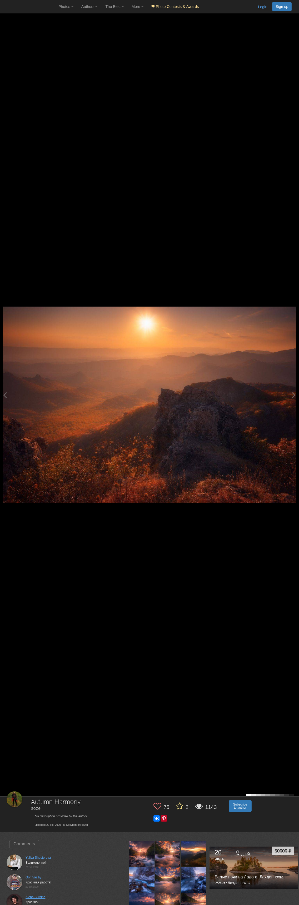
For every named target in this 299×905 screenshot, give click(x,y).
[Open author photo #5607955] (194, 854)
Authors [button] (89, 6)
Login (262, 7)
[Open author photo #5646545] (168, 854)
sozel (36, 809)
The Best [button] (114, 6)
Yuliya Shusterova (38, 857)
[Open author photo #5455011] (142, 880)
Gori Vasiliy (33, 877)
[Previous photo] (5, 395)
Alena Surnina (35, 897)
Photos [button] (65, 6)
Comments (24, 843)
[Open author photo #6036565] (142, 854)
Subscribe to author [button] (240, 806)
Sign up (282, 6)
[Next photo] (294, 395)
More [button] (137, 6)
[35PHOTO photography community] (29, 6)
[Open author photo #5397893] (194, 880)
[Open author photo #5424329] (168, 880)
